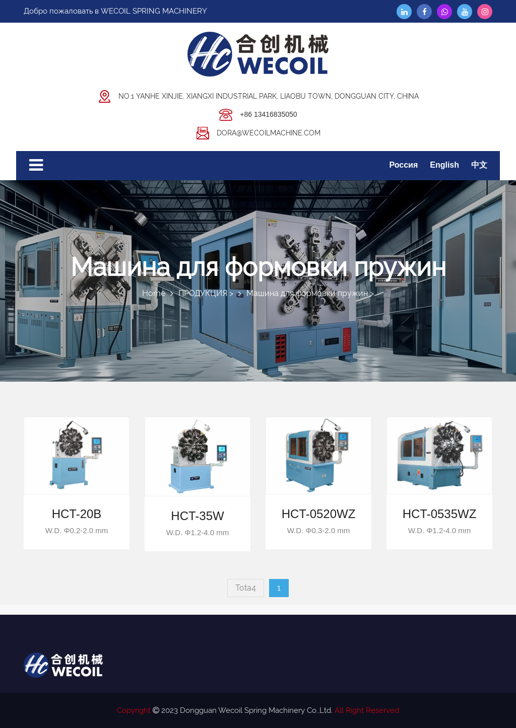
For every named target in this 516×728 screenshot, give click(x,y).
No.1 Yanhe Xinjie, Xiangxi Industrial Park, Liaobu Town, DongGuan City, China (258, 95)
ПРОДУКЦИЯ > (205, 293)
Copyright (134, 710)
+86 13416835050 (258, 114)
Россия (403, 165)
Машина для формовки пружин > (310, 293)
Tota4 (245, 588)
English (444, 165)
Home (153, 293)
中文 (479, 165)
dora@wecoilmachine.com (258, 132)
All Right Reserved (367, 710)
